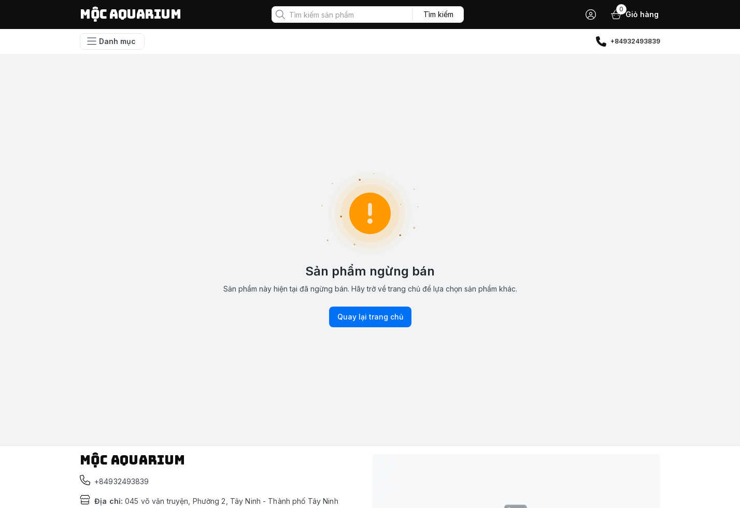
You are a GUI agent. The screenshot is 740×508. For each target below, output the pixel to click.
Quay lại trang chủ (370, 317)
